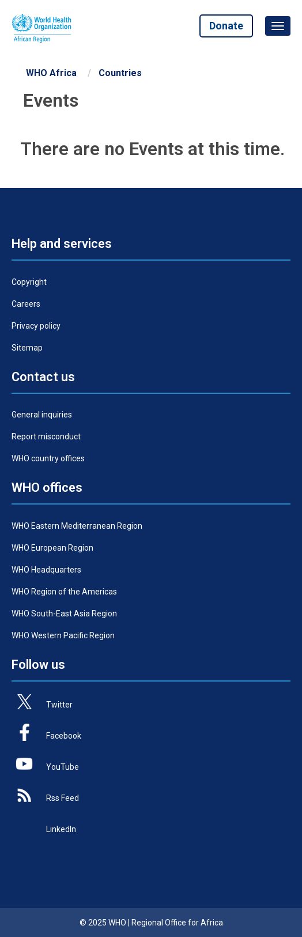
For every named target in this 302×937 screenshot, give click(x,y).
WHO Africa (51, 72)
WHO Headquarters (46, 569)
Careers (26, 303)
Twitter (59, 704)
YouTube (62, 767)
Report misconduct (46, 436)
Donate (226, 26)
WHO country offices (48, 458)
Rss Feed (62, 798)
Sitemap (27, 347)
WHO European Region (52, 547)
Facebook (63, 735)
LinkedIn (61, 829)
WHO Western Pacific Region (63, 635)
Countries (120, 72)
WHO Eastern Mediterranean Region (77, 525)
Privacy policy (36, 325)
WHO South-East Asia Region (64, 613)
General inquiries (42, 414)
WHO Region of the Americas (64, 591)
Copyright (29, 282)
